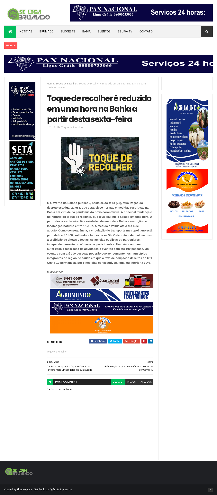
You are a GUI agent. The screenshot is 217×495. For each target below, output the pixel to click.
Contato (146, 31)
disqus (131, 381)
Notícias (26, 31)
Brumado (47, 31)
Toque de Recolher (66, 83)
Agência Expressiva (61, 489)
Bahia (86, 31)
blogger (118, 381)
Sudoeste (68, 31)
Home (50, 83)
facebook (145, 381)
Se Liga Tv (125, 31)
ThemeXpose (24, 489)
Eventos (104, 31)
